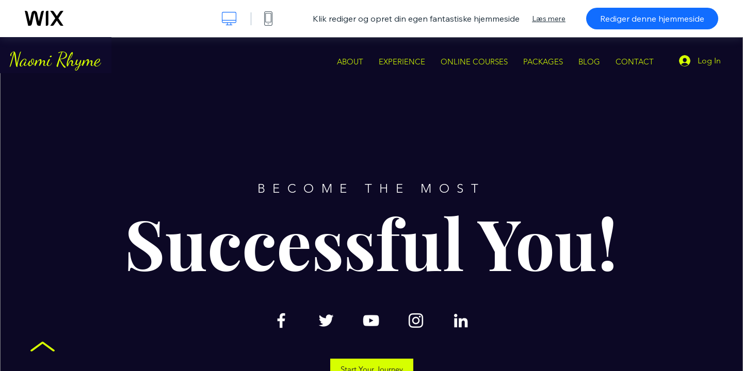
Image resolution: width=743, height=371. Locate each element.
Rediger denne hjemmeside (652, 18)
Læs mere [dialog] (549, 18)
